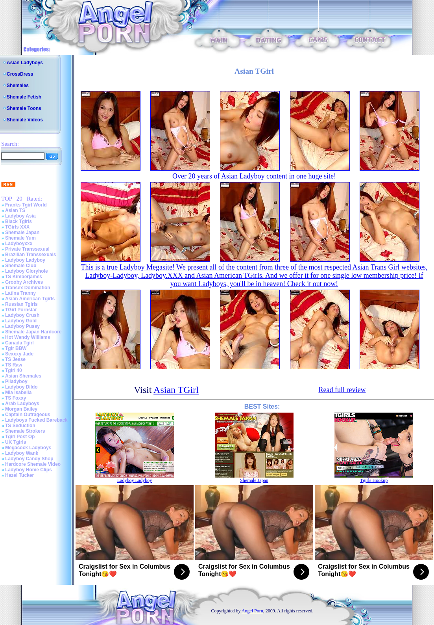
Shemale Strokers (25, 431)
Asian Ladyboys (25, 62)
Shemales (18, 85)
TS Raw (13, 365)
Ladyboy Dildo (21, 387)
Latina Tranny (20, 293)
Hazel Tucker (19, 475)
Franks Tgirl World (26, 205)
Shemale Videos (25, 120)
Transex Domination (27, 287)
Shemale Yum (20, 238)
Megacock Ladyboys (28, 447)
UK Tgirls (15, 442)
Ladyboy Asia (20, 216)
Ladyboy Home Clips (28, 469)
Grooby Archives (24, 282)
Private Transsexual (27, 249)
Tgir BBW (16, 348)
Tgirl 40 (13, 370)
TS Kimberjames (23, 276)
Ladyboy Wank (21, 453)
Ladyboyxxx (18, 243)
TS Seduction (20, 425)
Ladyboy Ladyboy (25, 260)
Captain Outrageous (27, 414)
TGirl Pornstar (21, 309)
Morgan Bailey (21, 409)
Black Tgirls (18, 221)
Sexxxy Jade (19, 354)
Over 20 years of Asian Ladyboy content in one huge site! (254, 176)
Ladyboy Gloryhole (26, 271)
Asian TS (15, 210)
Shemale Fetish (24, 97)
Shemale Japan (22, 232)
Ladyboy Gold (21, 321)
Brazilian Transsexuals (30, 254)
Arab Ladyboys (22, 403)
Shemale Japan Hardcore (33, 332)
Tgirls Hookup (374, 480)
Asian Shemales (23, 376)
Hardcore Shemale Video (33, 464)
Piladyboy (16, 381)
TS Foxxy (15, 398)
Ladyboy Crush (22, 315)
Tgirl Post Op (20, 436)
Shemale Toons (24, 108)
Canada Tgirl (19, 343)
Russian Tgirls (21, 304)
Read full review (342, 390)
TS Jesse (15, 359)
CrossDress (20, 74)
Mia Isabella (18, 392)
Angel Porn (252, 611)
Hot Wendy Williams (27, 337)
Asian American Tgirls (30, 298)
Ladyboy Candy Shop (29, 458)
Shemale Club (20, 265)
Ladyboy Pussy (22, 326)
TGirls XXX (17, 227)
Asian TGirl (176, 390)
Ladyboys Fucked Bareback (36, 420)
